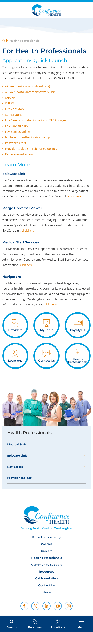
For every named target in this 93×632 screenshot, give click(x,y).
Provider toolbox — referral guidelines (31, 149)
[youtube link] (58, 606)
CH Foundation (46, 578)
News (46, 592)
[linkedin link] (46, 606)
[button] (84, 455)
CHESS (9, 103)
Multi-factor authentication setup (27, 137)
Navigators (15, 466)
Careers (46, 551)
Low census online (17, 132)
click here (74, 196)
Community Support (46, 564)
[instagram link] (69, 606)
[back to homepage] (3, 40)
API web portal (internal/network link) (30, 92)
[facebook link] (24, 606)
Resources (46, 571)
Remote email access (19, 154)
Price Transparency (46, 537)
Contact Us (46, 585)
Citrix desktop (14, 109)
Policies (46, 544)
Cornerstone (13, 115)
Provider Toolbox (19, 478)
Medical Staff (16, 444)
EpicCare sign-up (16, 126)
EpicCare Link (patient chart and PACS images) (36, 120)
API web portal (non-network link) (27, 86)
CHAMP (10, 98)
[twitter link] (35, 606)
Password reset (15, 143)
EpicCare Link (17, 455)
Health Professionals (29, 432)
